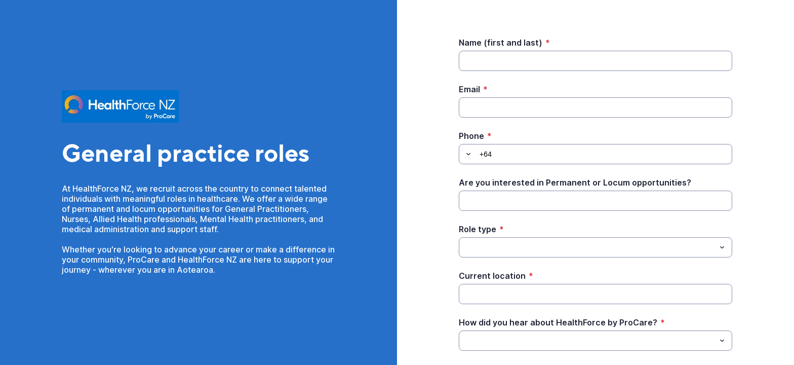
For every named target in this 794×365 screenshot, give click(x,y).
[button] (467, 154)
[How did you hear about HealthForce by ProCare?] (587, 341)
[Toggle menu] (722, 247)
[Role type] (587, 247)
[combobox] (595, 247)
